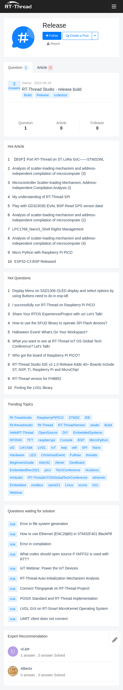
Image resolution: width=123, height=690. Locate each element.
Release (43, 95)
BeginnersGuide (22, 462)
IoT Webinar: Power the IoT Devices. (49, 568)
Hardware (17, 455)
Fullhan (75, 455)
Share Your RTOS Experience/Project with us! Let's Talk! (57, 314)
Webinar (16, 492)
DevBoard (77, 462)
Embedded (18, 485)
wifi (74, 447)
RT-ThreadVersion (71, 425)
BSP (81, 440)
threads (91, 455)
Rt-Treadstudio (21, 417)
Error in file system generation (44, 524)
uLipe (25, 649)
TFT (30, 440)
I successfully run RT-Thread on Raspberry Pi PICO (53, 305)
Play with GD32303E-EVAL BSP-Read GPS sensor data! (57, 206)
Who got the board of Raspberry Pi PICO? (46, 355)
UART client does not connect (44, 619)
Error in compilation (35, 544)
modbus (37, 485)
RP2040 (16, 440)
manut (26, 83)
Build (27, 95)
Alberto (26, 668)
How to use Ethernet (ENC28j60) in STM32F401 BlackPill (66, 534)
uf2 (12, 447)
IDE (87, 417)
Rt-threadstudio (21, 425)
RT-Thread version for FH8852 (36, 379)
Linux (69, 485)
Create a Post (77, 36)
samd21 (54, 485)
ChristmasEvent (53, 455)
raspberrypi (46, 440)
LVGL (42, 447)
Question (18, 67)
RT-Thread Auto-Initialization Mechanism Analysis (59, 578)
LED (32, 455)
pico (48, 470)
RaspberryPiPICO (50, 417)
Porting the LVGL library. (33, 388)
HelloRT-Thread (22, 432)
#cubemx (92, 470)
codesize (60, 95)
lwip (64, 447)
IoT (53, 447)
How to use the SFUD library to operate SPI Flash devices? (59, 323)
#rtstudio (16, 477)
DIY (65, 432)
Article (45, 67)
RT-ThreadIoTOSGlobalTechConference (57, 477)
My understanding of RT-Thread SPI (41, 197)
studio (94, 425)
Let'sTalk (26, 447)
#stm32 (44, 462)
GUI (95, 485)
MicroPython (98, 440)
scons (82, 485)
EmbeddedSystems (87, 432)
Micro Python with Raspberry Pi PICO (42, 252)
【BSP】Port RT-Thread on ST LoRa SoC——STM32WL (58, 159)
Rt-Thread (45, 425)
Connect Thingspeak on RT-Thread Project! (55, 588)
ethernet (99, 477)
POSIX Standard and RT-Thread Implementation (59, 598)
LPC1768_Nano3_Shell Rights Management (48, 229)
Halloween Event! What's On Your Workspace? (49, 332)
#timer (59, 462)
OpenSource (47, 432)
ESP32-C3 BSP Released (35, 261)
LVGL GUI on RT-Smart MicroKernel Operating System (64, 608)
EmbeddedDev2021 (24, 470)
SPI (84, 447)
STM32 (74, 417)
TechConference (68, 470)
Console (66, 440)
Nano (97, 447)
